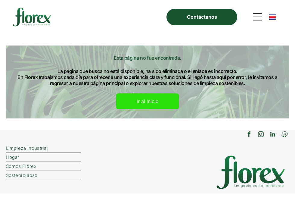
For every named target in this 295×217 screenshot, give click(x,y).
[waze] (284, 135)
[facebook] (249, 135)
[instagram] (261, 135)
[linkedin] (273, 135)
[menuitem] (81, 148)
